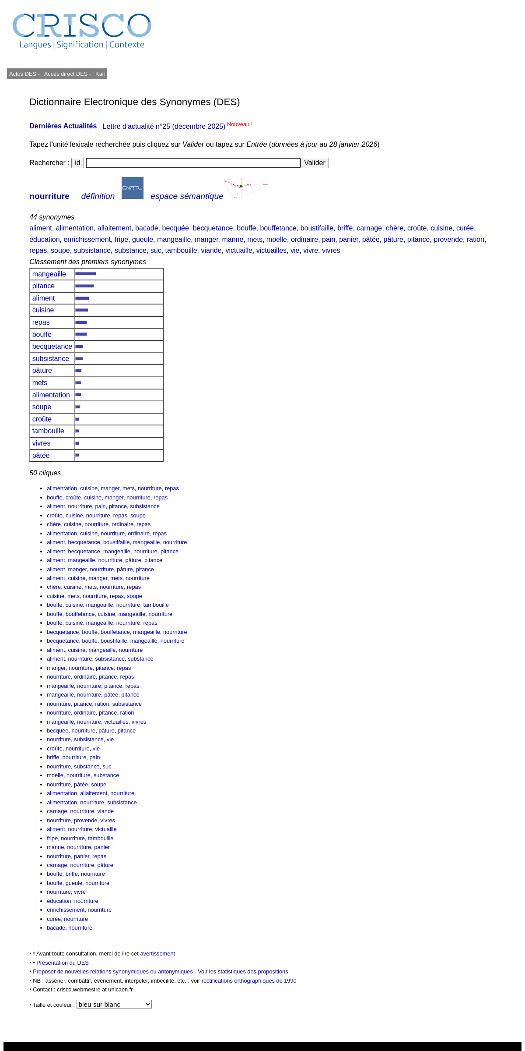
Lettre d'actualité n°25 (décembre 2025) (178, 126)
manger (206, 239)
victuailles (271, 250)
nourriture (49, 196)
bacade (146, 228)
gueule (142, 239)
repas (38, 250)
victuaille (238, 250)
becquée (175, 228)
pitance (418, 239)
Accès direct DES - (67, 74)
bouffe (246, 228)
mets (254, 239)
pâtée (371, 239)
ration (475, 239)
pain (328, 239)
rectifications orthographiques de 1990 (249, 980)
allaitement (114, 228)
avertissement (157, 953)
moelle (276, 239)
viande (211, 250)
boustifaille (317, 228)
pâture (393, 239)
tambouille (181, 250)
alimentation (75, 228)
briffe (345, 228)
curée (465, 228)
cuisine (441, 228)
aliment (40, 228)
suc (155, 250)
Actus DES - (24, 74)
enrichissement (87, 239)
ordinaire (304, 239)
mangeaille (174, 239)
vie (294, 250)
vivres (331, 250)
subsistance (92, 250)
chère (394, 228)
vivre (310, 250)
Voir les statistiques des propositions (243, 971)
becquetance (213, 228)
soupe (60, 250)
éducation (44, 239)
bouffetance (278, 228)
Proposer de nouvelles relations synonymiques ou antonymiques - (115, 971)
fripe (121, 239)
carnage (369, 228)
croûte (417, 228)
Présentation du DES (62, 962)
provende (448, 239)
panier (348, 239)
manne (232, 239)
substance (131, 250)
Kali (100, 74)
